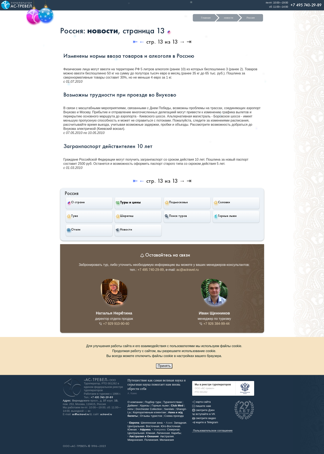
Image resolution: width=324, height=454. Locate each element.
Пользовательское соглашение (212, 430)
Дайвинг (132, 405)
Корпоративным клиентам (149, 412)
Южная (132, 429)
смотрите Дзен (203, 410)
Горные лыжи (225, 216)
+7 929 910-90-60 (114, 323)
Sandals (169, 409)
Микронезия (135, 439)
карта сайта (201, 401)
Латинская (163, 433)
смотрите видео (204, 418)
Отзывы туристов (151, 415)
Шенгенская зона (151, 422)
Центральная (135, 426)
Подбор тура (153, 402)
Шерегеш (124, 216)
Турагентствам (172, 402)
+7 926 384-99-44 (214, 323)
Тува (72, 216)
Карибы (176, 433)
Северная (173, 429)
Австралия (167, 436)
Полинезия (151, 439)
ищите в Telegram (205, 422)
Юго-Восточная (170, 426)
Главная (206, 17)
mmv (130, 409)
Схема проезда (174, 415)
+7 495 (102, 397)
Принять (164, 366)
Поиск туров (176, 216)
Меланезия (167, 439)
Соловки (222, 202)
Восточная (152, 426)
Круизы (144, 405)
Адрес (67, 400)
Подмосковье (176, 202)
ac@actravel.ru (187, 269)
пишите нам (201, 405)
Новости (124, 229)
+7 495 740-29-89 (151, 269)
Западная (180, 422)
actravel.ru (106, 414)
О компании (135, 402)
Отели (73, 229)
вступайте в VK (203, 414)
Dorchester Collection (149, 409)
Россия (251, 17)
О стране (76, 202)
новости (228, 17)
